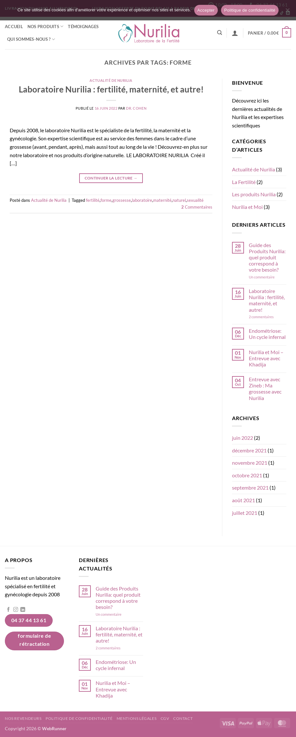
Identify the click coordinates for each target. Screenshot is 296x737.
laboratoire (142, 200)
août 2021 (243, 500)
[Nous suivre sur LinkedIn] (22, 609)
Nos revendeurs (23, 718)
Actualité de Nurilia (111, 80)
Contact (183, 718)
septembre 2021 (250, 487)
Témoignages (83, 26)
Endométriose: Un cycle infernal (267, 334)
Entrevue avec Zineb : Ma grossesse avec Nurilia (265, 388)
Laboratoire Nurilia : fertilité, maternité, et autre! (111, 89)
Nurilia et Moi (247, 207)
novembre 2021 (249, 463)
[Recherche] (219, 33)
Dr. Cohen (136, 108)
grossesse (121, 200)
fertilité (93, 200)
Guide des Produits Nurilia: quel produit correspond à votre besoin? (267, 257)
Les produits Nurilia (254, 194)
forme (105, 200)
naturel (179, 200)
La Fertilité (244, 182)
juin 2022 (242, 438)
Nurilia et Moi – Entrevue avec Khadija (266, 358)
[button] (235, 33)
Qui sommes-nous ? (31, 39)
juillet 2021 (244, 513)
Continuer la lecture (111, 178)
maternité (162, 200)
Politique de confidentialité (79, 718)
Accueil (14, 26)
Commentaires (196, 207)
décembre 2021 (249, 450)
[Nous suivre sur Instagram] (15, 609)
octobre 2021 (247, 475)
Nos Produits (45, 26)
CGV (165, 718)
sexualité (195, 200)
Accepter (206, 10)
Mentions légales (137, 718)
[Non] (287, 12)
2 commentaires (267, 317)
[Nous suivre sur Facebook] (8, 609)
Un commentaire (267, 277)
